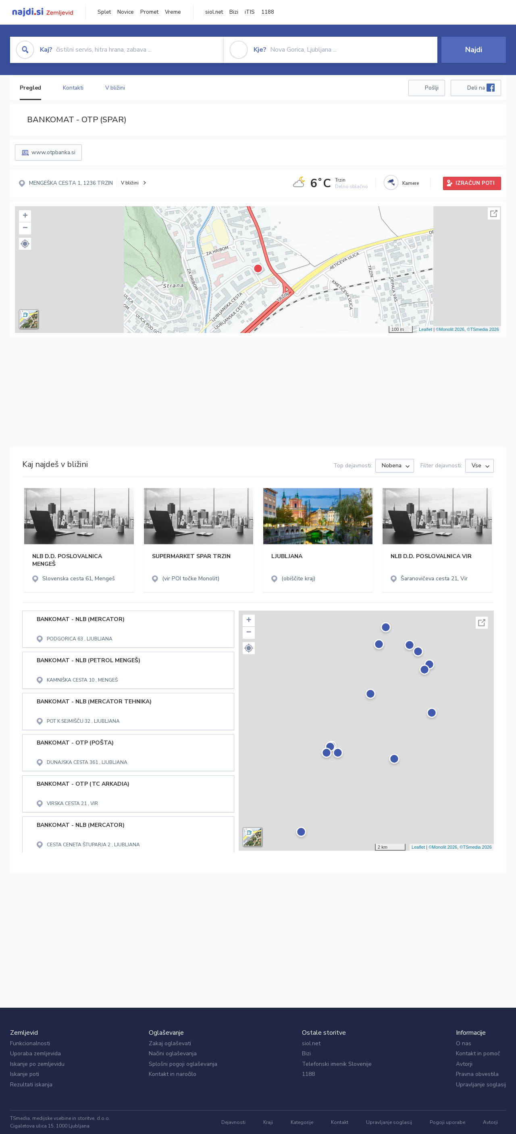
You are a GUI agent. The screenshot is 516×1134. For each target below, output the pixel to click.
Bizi (233, 12)
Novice (125, 12)
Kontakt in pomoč (478, 1053)
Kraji (268, 1122)
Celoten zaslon (494, 213)
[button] (25, 244)
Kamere (410, 183)
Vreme (173, 12)
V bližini (115, 88)
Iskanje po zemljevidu (37, 1064)
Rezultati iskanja (31, 1084)
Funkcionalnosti (30, 1043)
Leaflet (425, 329)
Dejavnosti (233, 1122)
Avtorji (464, 1064)
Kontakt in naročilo (172, 1074)
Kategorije (302, 1122)
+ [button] (25, 216)
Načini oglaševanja (173, 1053)
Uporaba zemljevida (35, 1053)
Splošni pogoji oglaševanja (183, 1064)
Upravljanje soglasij (481, 1084)
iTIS (250, 12)
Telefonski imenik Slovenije (337, 1064)
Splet (104, 12)
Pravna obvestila (477, 1074)
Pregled (30, 88)
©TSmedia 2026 (483, 329)
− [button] (25, 228)
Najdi (473, 49)
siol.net (214, 12)
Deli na (481, 88)
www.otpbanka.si (53, 152)
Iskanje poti (24, 1074)
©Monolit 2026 (450, 329)
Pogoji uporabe (447, 1122)
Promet (149, 12)
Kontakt (339, 1122)
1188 (267, 12)
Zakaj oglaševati (170, 1043)
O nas (463, 1043)
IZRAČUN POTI (475, 183)
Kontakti (73, 88)
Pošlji (432, 88)
